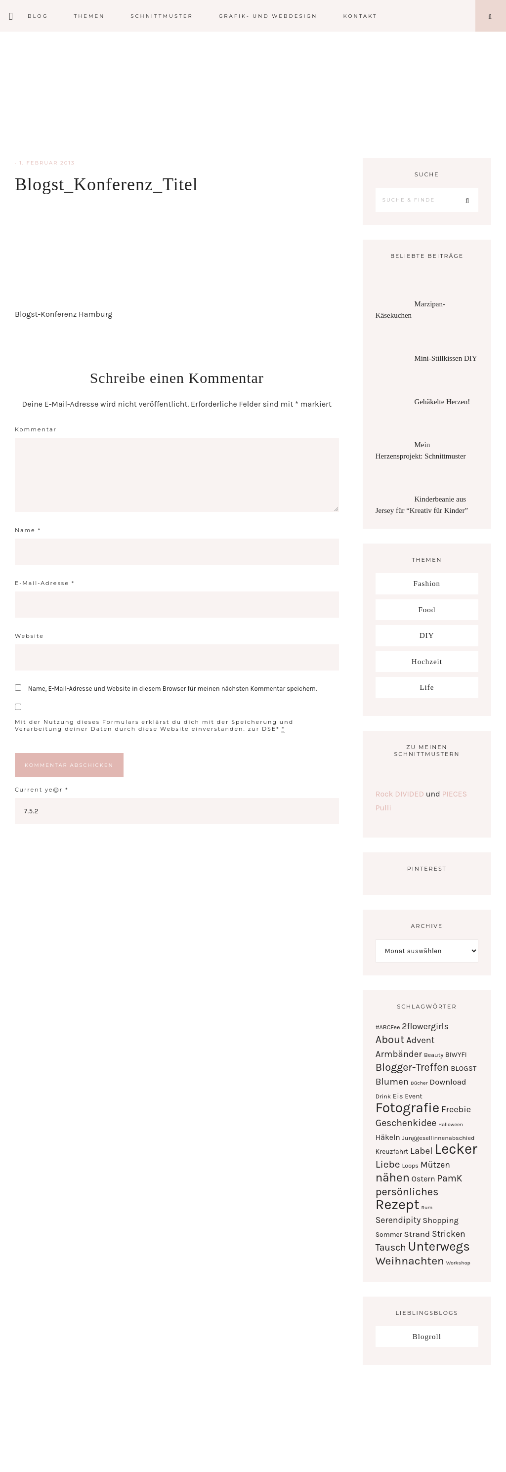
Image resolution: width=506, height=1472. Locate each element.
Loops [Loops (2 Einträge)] (410, 1165)
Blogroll (427, 1337)
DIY (427, 635)
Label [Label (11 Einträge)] (421, 1150)
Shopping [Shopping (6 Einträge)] (440, 1220)
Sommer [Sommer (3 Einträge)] (389, 1234)
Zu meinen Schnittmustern (427, 750)
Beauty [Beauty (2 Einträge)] (433, 1054)
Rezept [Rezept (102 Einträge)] (398, 1204)
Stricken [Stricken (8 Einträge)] (448, 1234)
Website (29, 635)
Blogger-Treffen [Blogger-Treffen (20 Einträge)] (412, 1067)
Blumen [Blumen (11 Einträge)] (392, 1081)
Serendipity (253, 93)
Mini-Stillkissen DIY (445, 358)
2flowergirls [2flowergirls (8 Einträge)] (425, 1026)
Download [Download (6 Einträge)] (447, 1082)
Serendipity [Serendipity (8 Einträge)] (398, 1220)
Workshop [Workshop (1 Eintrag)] (458, 1263)
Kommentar (36, 429)
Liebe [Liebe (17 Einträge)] (388, 1164)
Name (28, 530)
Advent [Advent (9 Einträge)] (420, 1040)
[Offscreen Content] (11, 16)
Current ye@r (41, 789)
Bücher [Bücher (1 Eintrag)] (419, 1083)
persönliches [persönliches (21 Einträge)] (407, 1191)
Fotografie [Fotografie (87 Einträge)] (407, 1107)
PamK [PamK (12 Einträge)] (449, 1178)
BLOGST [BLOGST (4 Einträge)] (463, 1068)
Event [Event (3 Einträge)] (413, 1096)
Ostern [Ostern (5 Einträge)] (423, 1179)
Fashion (427, 584)
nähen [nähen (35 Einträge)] (393, 1177)
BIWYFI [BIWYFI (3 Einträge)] (456, 1054)
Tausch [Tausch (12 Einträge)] (391, 1247)
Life (427, 687)
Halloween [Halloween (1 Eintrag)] (450, 1124)
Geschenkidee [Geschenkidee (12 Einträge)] (406, 1123)
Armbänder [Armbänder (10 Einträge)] (399, 1054)
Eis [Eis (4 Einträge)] (398, 1096)
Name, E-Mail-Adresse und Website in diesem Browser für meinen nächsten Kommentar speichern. (172, 688)
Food (426, 610)
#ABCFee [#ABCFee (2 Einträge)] (388, 1027)
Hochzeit (427, 662)
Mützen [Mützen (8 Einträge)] (435, 1165)
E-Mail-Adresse (45, 583)
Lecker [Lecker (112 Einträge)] (455, 1148)
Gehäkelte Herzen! (442, 402)
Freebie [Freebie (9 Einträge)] (456, 1109)
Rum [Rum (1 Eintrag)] (426, 1207)
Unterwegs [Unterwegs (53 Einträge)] (439, 1246)
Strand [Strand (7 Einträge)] (417, 1234)
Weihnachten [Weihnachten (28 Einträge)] (410, 1260)
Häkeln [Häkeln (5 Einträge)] (388, 1137)
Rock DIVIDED (400, 794)
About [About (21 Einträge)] (390, 1039)
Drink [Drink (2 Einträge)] (383, 1096)
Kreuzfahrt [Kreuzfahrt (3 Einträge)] (392, 1151)
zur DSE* (264, 728)
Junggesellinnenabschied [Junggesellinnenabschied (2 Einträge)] (438, 1137)
